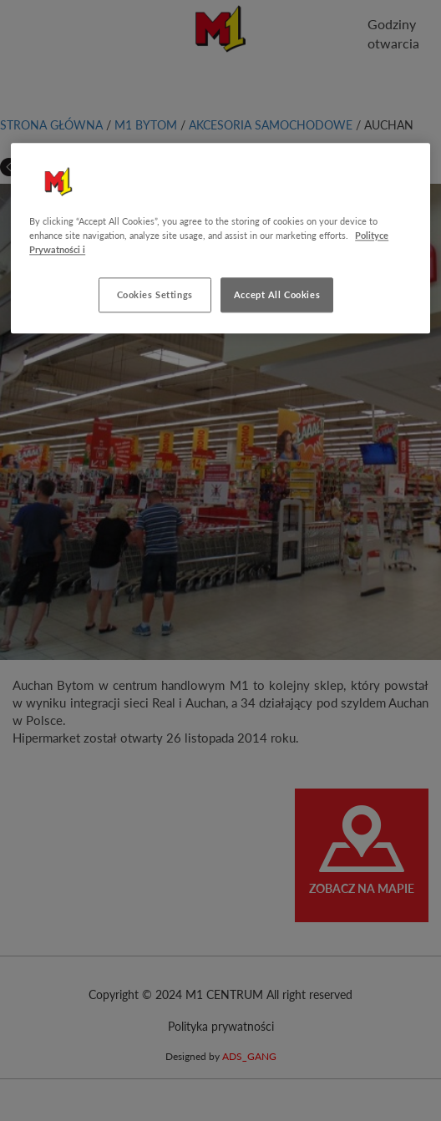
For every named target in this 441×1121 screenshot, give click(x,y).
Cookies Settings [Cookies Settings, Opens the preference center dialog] (155, 295)
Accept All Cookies (277, 295)
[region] (220, 239)
